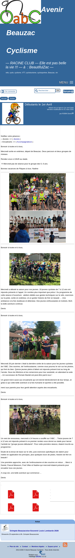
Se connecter (10, 91)
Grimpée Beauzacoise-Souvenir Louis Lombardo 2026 (34, 531)
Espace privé (52, 546)
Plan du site (13, 546)
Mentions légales (37, 546)
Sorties (12, 98)
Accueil (4, 98)
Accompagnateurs (24, 142)
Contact (24, 546)
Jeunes (16, 139)
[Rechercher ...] (44, 90)
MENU (63, 82)
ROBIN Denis (67, 113)
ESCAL (38, 556)
